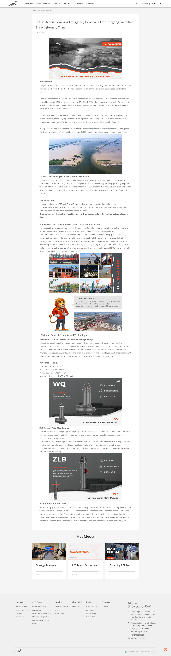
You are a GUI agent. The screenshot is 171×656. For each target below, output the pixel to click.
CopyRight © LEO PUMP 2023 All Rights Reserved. (140, 652)
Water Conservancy (39, 607)
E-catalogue (144, 4)
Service (57, 3)
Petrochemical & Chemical (41, 613)
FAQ (56, 610)
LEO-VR (136, 4)
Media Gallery (91, 613)
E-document (59, 613)
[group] (49, 561)
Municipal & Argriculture (41, 617)
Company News (91, 610)
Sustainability (91, 617)
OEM (34, 623)
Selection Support (61, 607)
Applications (19, 613)
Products (29, 3)
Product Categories (21, 610)
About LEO (69, 3)
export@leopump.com (139, 632)
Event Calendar (91, 607)
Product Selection (21, 607)
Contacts (90, 3)
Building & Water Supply (41, 620)
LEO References (43, 3)
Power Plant (36, 610)
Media (80, 3)
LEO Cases (37, 602)
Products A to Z (20, 617)
